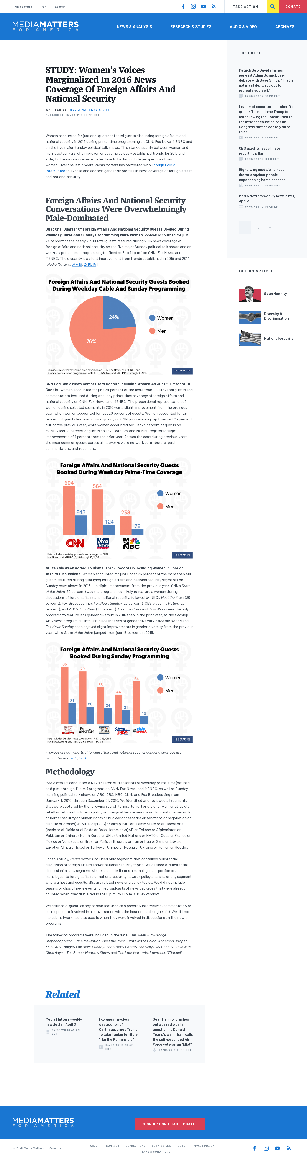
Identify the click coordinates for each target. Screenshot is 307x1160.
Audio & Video (243, 26)
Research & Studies (191, 26)
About (95, 1145)
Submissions (161, 1145)
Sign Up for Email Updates (170, 1124)
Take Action (245, 6)
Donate (293, 6)
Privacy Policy (203, 1145)
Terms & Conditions (155, 1151)
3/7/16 (77, 264)
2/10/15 (90, 264)
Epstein (60, 6)
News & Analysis (134, 26)
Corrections (135, 1145)
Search (273, 6)
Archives (284, 26)
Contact (112, 1145)
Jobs (181, 1145)
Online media (23, 6)
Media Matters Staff (90, 109)
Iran (43, 6)
